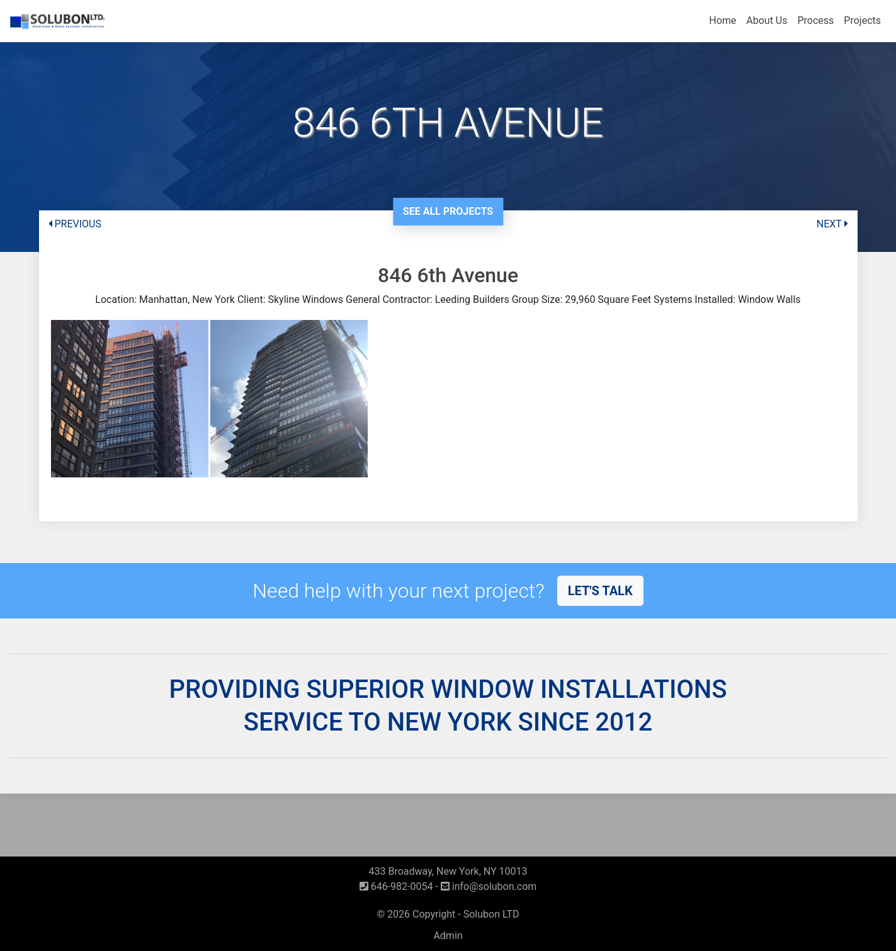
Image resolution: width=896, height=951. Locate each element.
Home (722, 20)
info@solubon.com (489, 886)
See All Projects (448, 211)
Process (815, 20)
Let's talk (600, 590)
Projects (862, 20)
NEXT (832, 224)
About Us (766, 20)
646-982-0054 (396, 886)
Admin (447, 936)
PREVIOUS (74, 224)
